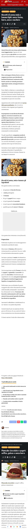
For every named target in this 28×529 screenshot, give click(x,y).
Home (2, 8)
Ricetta (12, 11)
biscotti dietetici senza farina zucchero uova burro (13, 414)
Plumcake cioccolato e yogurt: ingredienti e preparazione (13, 494)
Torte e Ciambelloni (14, 447)
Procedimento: (9, 498)
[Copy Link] (12, 24)
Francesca (7, 27)
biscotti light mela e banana (8, 416)
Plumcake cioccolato (7, 483)
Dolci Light (5, 11)
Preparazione (9, 69)
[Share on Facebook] (5, 24)
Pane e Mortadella (6, 378)
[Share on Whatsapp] (10, 24)
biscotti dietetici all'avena (7, 412)
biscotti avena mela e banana (14, 409)
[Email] (17, 526)
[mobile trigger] (2, 1)
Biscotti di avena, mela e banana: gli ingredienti (12, 66)
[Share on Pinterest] (7, 24)
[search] (22, 1)
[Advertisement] (14, 221)
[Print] (14, 24)
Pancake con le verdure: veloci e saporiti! (13, 398)
